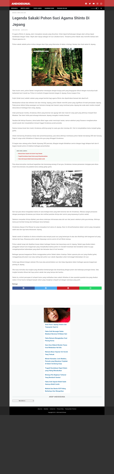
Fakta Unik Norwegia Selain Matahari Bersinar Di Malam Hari (88, 36)
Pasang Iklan (63, 5)
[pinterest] (49, 332)
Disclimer (46, 349)
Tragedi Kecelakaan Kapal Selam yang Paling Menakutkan (33, 177)
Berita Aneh (26, 5)
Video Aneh (39, 5)
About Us (40, 349)
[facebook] (84, 2)
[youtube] (92, 2)
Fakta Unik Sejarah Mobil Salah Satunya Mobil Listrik (31, 180)
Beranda (15, 5)
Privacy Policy (60, 349)
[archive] (89, 108)
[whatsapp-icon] (100, 2)
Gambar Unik (50, 5)
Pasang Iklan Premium (70, 349)
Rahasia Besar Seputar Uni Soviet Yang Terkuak (30, 175)
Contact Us (52, 349)
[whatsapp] (64, 332)
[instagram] (96, 2)
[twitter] (88, 2)
